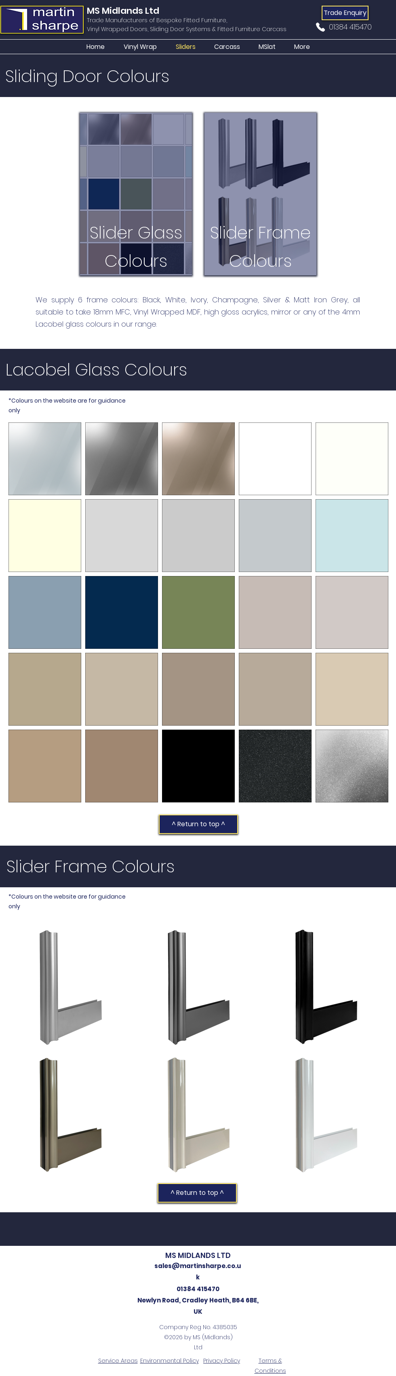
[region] (136, 194)
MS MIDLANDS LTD (198, 1255)
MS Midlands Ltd (123, 10)
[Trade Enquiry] (345, 13)
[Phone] (320, 27)
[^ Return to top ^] (198, 824)
